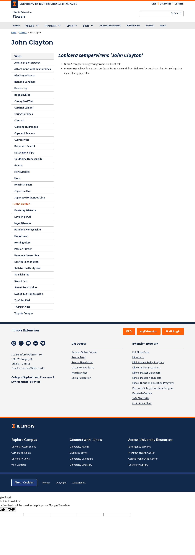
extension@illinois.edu (31, 368)
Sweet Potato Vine (25, 287)
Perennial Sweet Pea (26, 255)
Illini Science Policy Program (148, 362)
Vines (70, 25)
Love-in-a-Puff (22, 217)
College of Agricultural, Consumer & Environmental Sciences (32, 379)
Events (150, 25)
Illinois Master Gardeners (146, 372)
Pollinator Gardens (110, 25)
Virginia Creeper (23, 313)
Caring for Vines (23, 114)
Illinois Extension (22, 12)
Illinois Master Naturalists (146, 378)
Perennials (51, 25)
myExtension (148, 331)
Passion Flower (23, 249)
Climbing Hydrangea (26, 127)
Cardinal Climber (23, 107)
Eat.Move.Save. (140, 352)
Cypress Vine (21, 140)
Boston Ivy (20, 88)
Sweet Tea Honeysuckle (28, 294)
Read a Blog (78, 357)
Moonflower (21, 236)
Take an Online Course (84, 352)
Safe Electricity (140, 398)
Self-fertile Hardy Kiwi (27, 268)
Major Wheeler (22, 223)
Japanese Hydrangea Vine (29, 197)
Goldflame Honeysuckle (28, 159)
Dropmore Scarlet (24, 146)
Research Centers (142, 393)
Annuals (30, 25)
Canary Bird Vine (23, 101)
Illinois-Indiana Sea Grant (146, 367)
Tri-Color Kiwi (22, 300)
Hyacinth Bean (23, 185)
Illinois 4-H (138, 357)
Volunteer (165, 3)
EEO (129, 331)
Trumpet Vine (22, 307)
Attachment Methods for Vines (32, 69)
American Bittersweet (27, 62)
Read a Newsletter (82, 362)
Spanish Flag (21, 275)
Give (153, 3)
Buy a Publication (81, 378)
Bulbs (86, 25)
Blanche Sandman (25, 82)
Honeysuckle (22, 172)
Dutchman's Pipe (24, 152)
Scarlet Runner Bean (26, 262)
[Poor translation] (11, 509)
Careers (179, 3)
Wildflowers (133, 25)
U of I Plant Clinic (142, 403)
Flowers (19, 16)
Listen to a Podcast (83, 367)
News (163, 25)
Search (177, 13)
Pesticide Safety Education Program (153, 388)
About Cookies (24, 482)
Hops (17, 178)
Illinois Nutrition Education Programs (153, 383)
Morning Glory (22, 242)
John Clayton (22, 204)
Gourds (18, 165)
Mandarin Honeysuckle (27, 230)
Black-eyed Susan (24, 75)
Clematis (19, 120)
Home (16, 25)
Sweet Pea (20, 281)
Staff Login (173, 331)
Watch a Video (80, 372)
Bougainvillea (22, 95)
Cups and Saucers (24, 133)
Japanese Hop (22, 191)
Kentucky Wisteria (25, 210)
